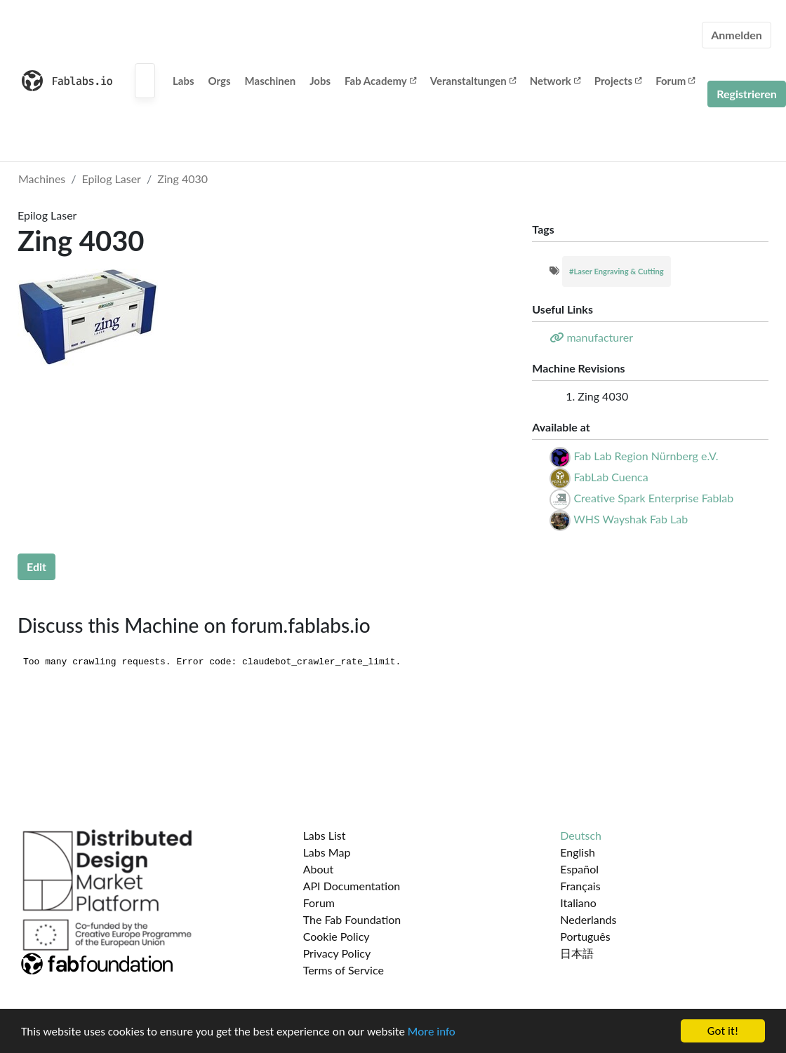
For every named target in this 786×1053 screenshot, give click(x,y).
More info (431, 1032)
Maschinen (270, 80)
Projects (617, 80)
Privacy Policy (337, 953)
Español (579, 869)
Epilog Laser (111, 178)
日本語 (577, 953)
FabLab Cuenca (610, 476)
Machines (41, 178)
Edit (36, 566)
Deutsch (580, 835)
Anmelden (736, 34)
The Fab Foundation (352, 919)
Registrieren (747, 93)
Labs (183, 80)
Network (555, 80)
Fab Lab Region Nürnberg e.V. (645, 455)
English (577, 852)
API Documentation (352, 885)
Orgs (219, 80)
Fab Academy (380, 80)
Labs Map (327, 852)
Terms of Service (343, 970)
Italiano (578, 902)
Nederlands (588, 919)
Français (580, 885)
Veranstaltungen (473, 80)
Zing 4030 (182, 178)
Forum (675, 80)
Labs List (324, 835)
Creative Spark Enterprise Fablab (653, 497)
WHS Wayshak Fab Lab (630, 518)
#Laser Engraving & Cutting (616, 271)
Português (585, 936)
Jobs (320, 80)
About (318, 869)
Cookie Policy (336, 936)
